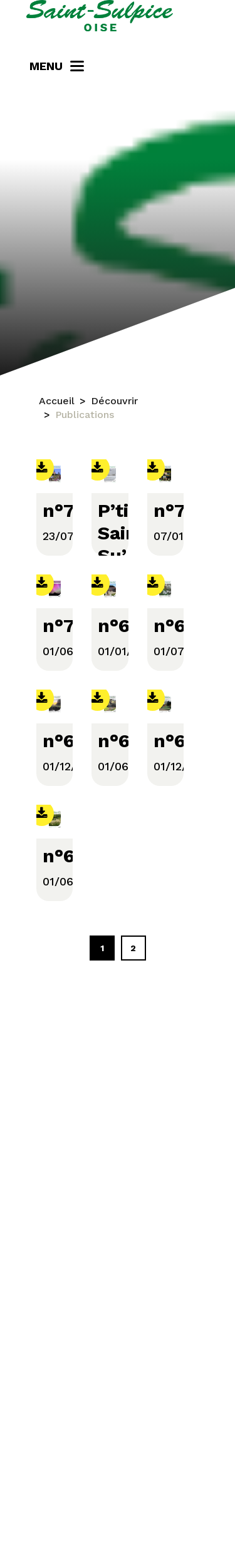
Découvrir (114, 401)
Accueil (57, 401)
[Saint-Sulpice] (99, 15)
